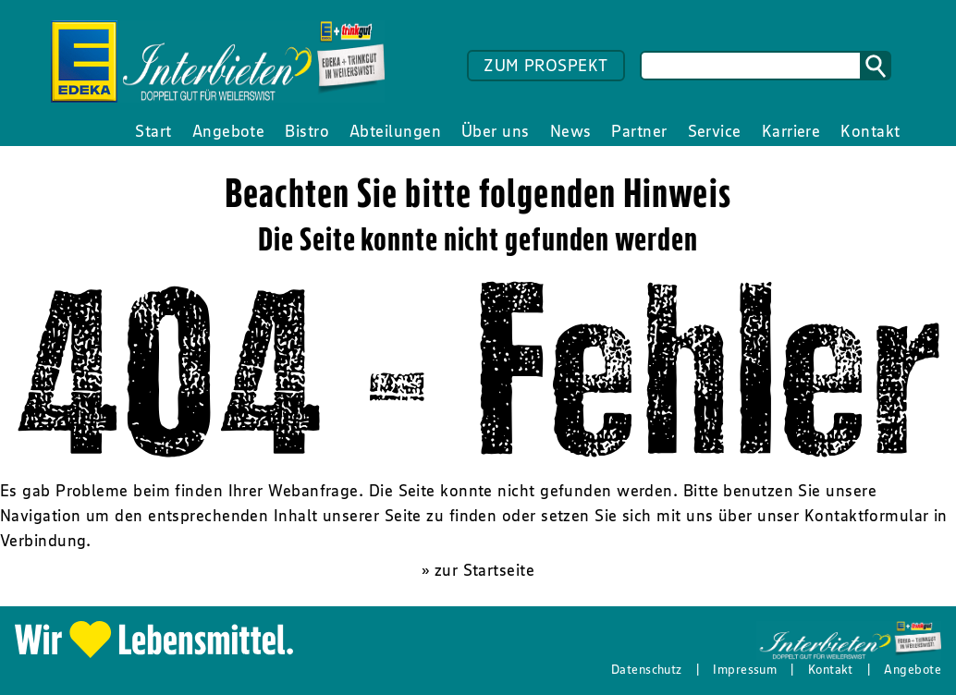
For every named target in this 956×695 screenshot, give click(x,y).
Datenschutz (646, 669)
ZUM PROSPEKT (545, 65)
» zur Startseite (478, 570)
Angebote (912, 669)
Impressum (745, 669)
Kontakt (830, 669)
